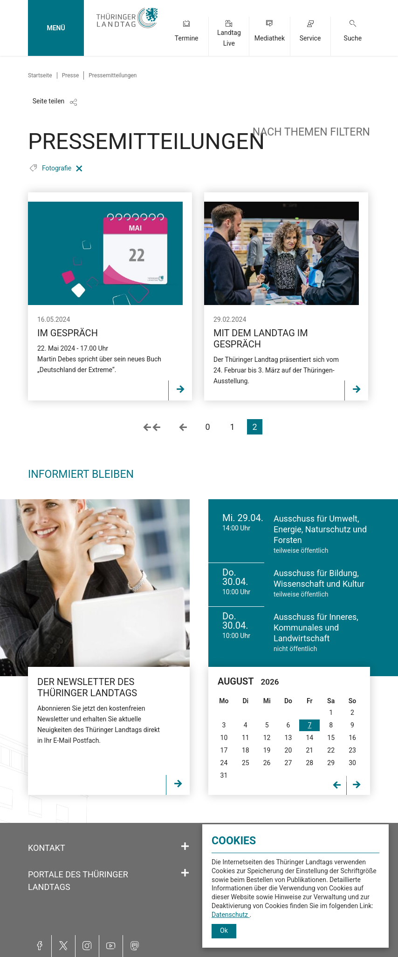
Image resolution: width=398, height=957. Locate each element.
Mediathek (269, 38)
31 (224, 775)
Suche (353, 38)
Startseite (40, 75)
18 (245, 750)
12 (267, 737)
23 (352, 750)
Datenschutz (231, 914)
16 (352, 737)
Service (310, 38)
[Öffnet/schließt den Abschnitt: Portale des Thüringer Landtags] (185, 873)
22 (331, 750)
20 (288, 750)
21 (309, 750)
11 (245, 737)
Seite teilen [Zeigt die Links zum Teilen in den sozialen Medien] (49, 101)
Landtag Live (229, 38)
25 (245, 763)
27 (288, 763)
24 (224, 763)
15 (331, 737)
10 (224, 737)
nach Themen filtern (311, 132)
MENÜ (56, 28)
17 (224, 750)
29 (331, 763)
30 (352, 763)
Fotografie (57, 168)
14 (309, 737)
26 (267, 763)
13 (288, 737)
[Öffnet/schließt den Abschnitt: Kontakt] (185, 847)
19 (267, 750)
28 (309, 763)
